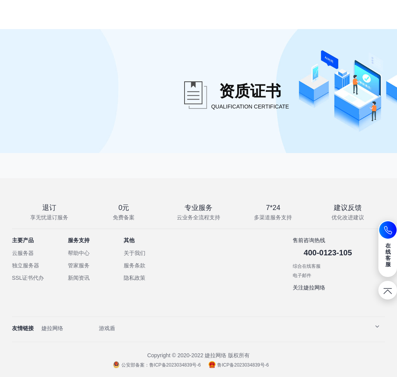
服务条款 (134, 265)
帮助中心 (79, 253)
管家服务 (79, 265)
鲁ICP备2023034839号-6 (239, 365)
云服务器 (23, 253)
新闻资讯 (79, 278)
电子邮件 (302, 275)
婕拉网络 (52, 328)
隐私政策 (134, 278)
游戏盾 (107, 328)
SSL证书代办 (28, 278)
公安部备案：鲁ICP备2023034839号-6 (157, 365)
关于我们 (134, 253)
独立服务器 (25, 265)
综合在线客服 (307, 266)
